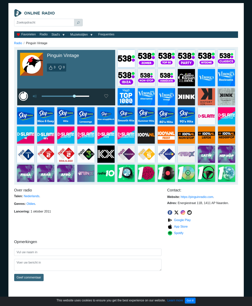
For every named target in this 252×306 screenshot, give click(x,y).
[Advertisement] (161, 18)
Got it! (190, 300)
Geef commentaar (29, 277)
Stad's (55, 34)
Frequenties (106, 34)
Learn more (175, 300)
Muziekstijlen (79, 34)
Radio (44, 34)
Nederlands (31, 196)
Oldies (30, 203)
